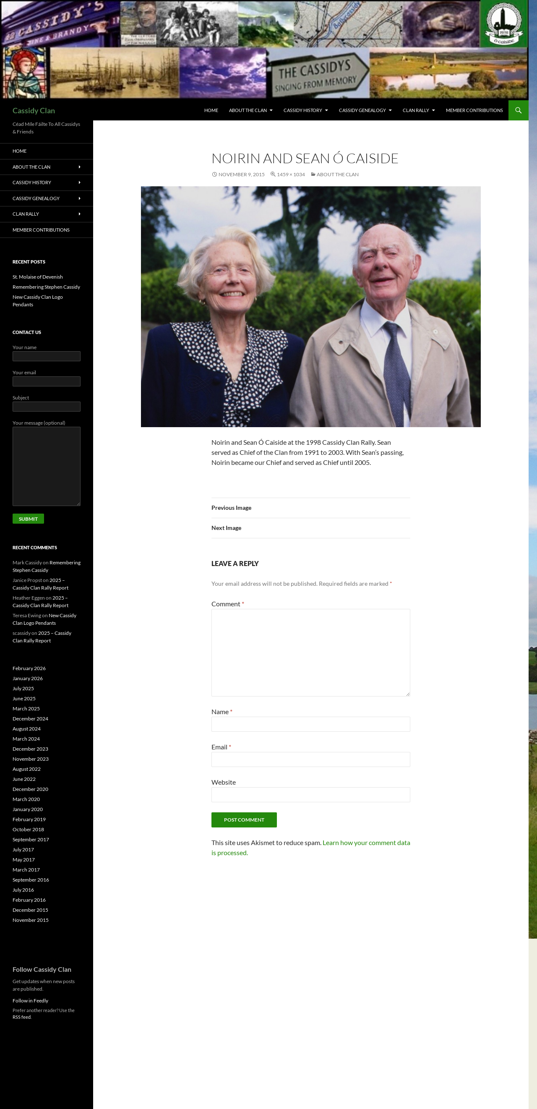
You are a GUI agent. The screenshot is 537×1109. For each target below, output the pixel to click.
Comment (227, 604)
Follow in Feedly (30, 1000)
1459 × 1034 (291, 174)
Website (223, 782)
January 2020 (28, 809)
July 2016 (23, 890)
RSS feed (22, 1017)
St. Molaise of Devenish (38, 277)
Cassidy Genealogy (362, 110)
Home (211, 110)
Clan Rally (416, 110)
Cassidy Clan (34, 110)
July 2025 (23, 688)
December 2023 (30, 749)
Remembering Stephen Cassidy (46, 287)
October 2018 (28, 829)
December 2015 (30, 910)
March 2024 (26, 739)
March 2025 (26, 708)
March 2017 (26, 869)
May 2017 (24, 859)
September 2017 (31, 839)
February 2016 (29, 900)
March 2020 (26, 799)
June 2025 (24, 698)
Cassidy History (303, 110)
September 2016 (31, 880)
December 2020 (30, 789)
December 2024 (30, 718)
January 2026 (28, 678)
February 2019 (29, 819)
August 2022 (27, 769)
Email (221, 747)
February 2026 (29, 668)
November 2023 (31, 759)
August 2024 (27, 728)
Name (221, 711)
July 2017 (23, 849)
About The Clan (248, 110)
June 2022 (24, 779)
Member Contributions (474, 110)
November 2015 (31, 920)
